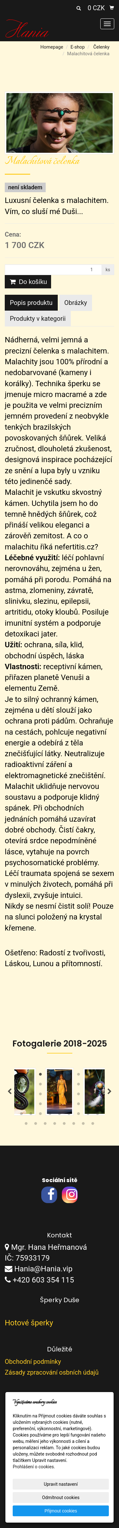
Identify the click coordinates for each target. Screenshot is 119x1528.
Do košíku (28, 281)
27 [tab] (98, 1095)
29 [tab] (31, 1105)
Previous (9, 1091)
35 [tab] (88, 1105)
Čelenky (101, 47)
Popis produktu (31, 302)
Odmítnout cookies (61, 1497)
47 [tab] (36, 1125)
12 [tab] (40, 1085)
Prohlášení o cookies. (34, 1466)
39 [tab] (40, 1115)
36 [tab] (98, 1105)
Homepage (51, 47)
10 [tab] (21, 1085)
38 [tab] (31, 1115)
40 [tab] (50, 1115)
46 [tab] (26, 1125)
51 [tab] (74, 1125)
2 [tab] (31, 1076)
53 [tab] (93, 1125)
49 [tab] (55, 1125)
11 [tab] (31, 1085)
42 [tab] (69, 1115)
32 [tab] (59, 1105)
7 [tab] (79, 1076)
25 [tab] (79, 1095)
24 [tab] (69, 1095)
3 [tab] (40, 1076)
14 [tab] (59, 1085)
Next (109, 1091)
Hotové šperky (29, 1322)
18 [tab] (98, 1085)
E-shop (77, 47)
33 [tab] (69, 1105)
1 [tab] (21, 1076)
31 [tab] (50, 1105)
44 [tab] (88, 1115)
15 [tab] (69, 1085)
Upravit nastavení (61, 1484)
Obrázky (75, 302)
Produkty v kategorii (38, 318)
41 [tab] (59, 1115)
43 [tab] (79, 1115)
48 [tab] (45, 1125)
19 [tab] (21, 1095)
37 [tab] (21, 1115)
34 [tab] (79, 1105)
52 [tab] (83, 1125)
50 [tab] (64, 1125)
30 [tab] (40, 1105)
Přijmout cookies (60, 1510)
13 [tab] (50, 1085)
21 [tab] (40, 1095)
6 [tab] (69, 1076)
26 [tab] (88, 1095)
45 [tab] (98, 1115)
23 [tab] (59, 1095)
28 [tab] (21, 1105)
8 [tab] (88, 1076)
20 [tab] (31, 1095)
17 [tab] (88, 1085)
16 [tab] (79, 1085)
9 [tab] (98, 1076)
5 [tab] (59, 1076)
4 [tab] (50, 1076)
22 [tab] (50, 1095)
